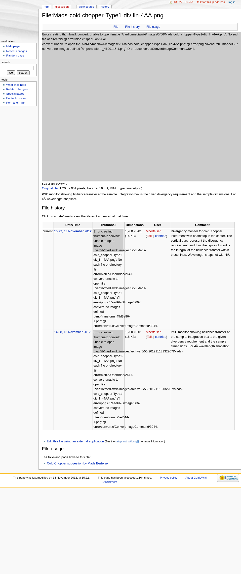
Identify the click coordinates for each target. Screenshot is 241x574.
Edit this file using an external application (75, 441)
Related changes (17, 89)
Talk (150, 236)
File (116, 27)
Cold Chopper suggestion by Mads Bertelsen (78, 463)
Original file (50, 188)
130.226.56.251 (184, 1)
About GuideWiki (195, 477)
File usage (153, 27)
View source (86, 6)
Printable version (16, 98)
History (105, 6)
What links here (16, 84)
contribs (160, 236)
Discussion (62, 6)
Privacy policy (168, 477)
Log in (232, 1)
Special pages (15, 93)
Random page (15, 55)
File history (132, 27)
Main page (13, 46)
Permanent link (15, 102)
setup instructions (126, 441)
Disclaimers (110, 481)
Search (5, 62)
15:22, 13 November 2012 (73, 231)
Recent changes (16, 51)
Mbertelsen (153, 231)
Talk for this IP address (211, 1)
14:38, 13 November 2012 (72, 332)
